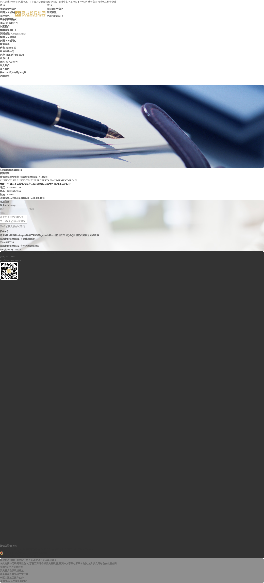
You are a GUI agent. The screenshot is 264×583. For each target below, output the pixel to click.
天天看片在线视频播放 (12, 570)
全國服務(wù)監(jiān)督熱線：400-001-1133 (22, 198)
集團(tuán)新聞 (8, 37)
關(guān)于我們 (55, 9)
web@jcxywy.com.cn (10, 260)
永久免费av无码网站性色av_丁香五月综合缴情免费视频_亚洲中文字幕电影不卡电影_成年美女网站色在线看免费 (58, 2)
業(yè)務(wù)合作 (9, 23)
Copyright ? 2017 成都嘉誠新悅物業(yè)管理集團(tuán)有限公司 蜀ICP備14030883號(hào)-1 (47, 549)
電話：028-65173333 (10, 187)
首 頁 (50, 5)
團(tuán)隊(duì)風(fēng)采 (13, 72)
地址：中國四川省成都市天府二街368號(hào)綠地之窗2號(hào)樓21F (35, 184)
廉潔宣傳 (4, 44)
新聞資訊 (52, 12)
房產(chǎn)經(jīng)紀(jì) (12, 55)
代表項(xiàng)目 (55, 16)
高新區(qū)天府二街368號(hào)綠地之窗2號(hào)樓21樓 (28, 253)
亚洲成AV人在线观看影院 (13, 581)
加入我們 (4, 26)
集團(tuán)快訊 (8, 40)
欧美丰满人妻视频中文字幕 (14, 574)
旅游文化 (4, 58)
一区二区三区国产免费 (12, 577)
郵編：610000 (7, 194)
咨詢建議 (4, 30)
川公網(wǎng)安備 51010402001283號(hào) (23, 553)
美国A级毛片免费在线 (11, 567)
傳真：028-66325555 (10, 191)
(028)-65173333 (7, 256)
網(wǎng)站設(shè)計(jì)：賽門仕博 (18, 556)
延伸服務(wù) (7, 19)
